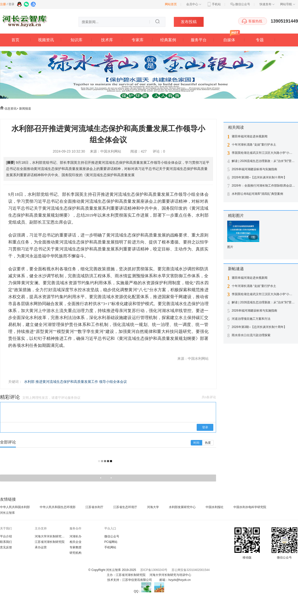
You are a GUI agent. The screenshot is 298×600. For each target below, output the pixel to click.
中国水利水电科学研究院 (249, 507)
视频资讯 (46, 40)
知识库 (76, 40)
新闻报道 (25, 108)
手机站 (213, 4)
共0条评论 (209, 397)
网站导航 (287, 4)
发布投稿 (189, 22)
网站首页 (171, 4)
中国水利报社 (215, 507)
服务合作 (75, 528)
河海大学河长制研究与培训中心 (55, 536)
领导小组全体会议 (113, 382)
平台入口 (110, 528)
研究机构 (75, 553)
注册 (3, 4)
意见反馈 (6, 547)
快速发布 (267, 4)
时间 (196, 442)
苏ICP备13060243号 (153, 570)
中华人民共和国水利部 (15, 507)
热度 (208, 442)
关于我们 (6, 528)
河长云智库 (7, 513)
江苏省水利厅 (94, 507)
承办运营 (41, 547)
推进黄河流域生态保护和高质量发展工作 (67, 382)
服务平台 (199, 40)
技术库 (107, 40)
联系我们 (6, 542)
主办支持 (41, 528)
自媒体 (229, 40)
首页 (15, 40)
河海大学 (153, 507)
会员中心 (193, 4)
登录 (11, 4)
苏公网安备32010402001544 (191, 570)
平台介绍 (6, 536)
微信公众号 (240, 4)
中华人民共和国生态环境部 (57, 507)
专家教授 (75, 547)
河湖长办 (75, 536)
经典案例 (168, 40)
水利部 (29, 382)
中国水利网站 (110, 151)
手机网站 (110, 547)
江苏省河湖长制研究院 (50, 542)
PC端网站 (110, 542)
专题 (260, 40)
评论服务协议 (70, 398)
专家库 (138, 40)
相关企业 (75, 542)
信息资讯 (10, 108)
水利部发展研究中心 (182, 507)
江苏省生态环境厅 (125, 507)
